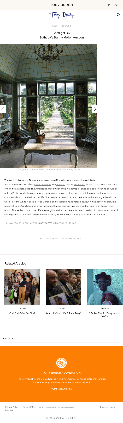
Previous (4, 109)
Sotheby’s (79, 184)
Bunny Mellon (55, 239)
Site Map (9, 410)
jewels (37, 184)
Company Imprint (107, 407)
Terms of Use (29, 407)
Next (93, 109)
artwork (60, 184)
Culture (66, 26)
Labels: (43, 239)
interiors (46, 184)
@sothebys (45, 223)
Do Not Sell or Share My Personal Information (56, 407)
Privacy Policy (11, 407)
